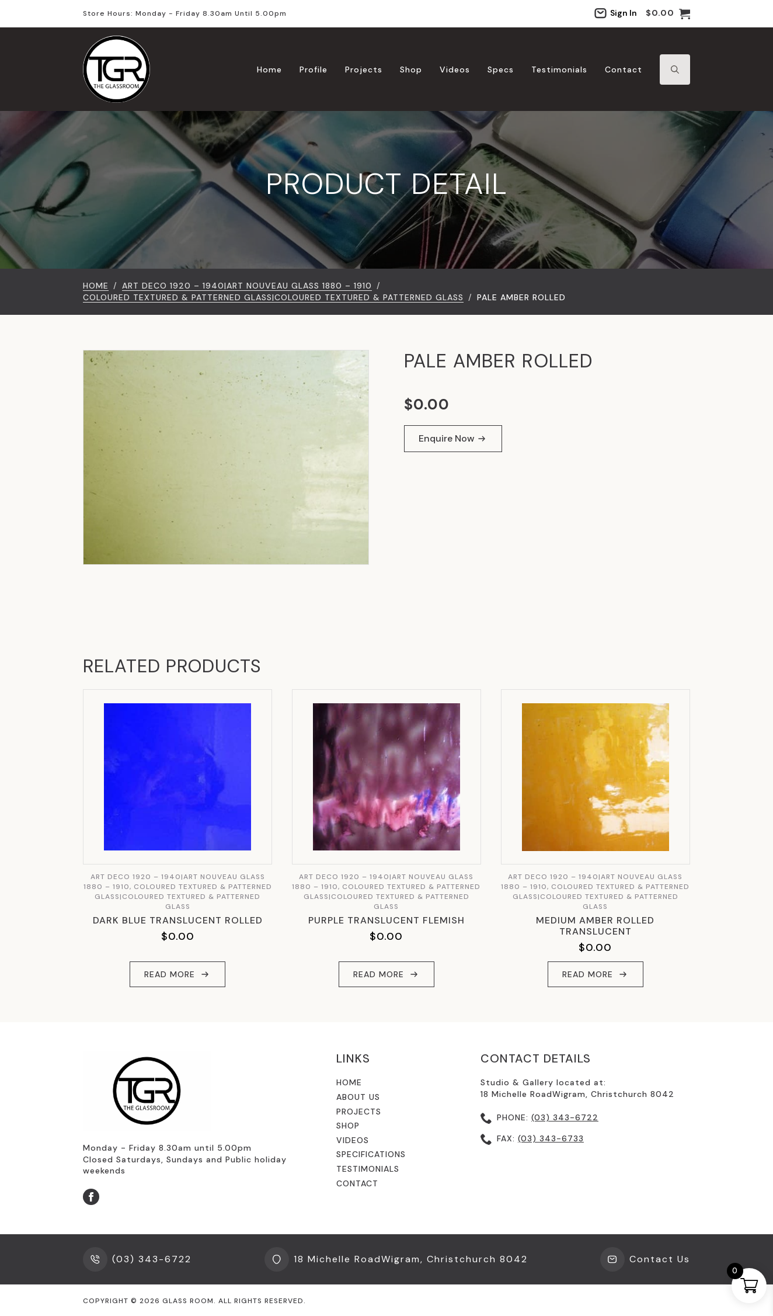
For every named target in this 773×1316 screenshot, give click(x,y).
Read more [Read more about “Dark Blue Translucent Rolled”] (169, 974)
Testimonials (559, 69)
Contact (623, 69)
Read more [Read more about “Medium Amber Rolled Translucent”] (587, 974)
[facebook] (91, 1197)
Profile (314, 69)
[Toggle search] (675, 69)
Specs (501, 69)
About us (358, 1097)
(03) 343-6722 (564, 1117)
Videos (455, 69)
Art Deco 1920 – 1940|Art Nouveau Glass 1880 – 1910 (247, 285)
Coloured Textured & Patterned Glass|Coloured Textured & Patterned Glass (273, 297)
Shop (411, 69)
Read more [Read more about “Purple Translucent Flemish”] (378, 974)
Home (269, 69)
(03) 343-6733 (551, 1138)
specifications (371, 1154)
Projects (363, 69)
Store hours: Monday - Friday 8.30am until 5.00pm (185, 13)
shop (348, 1125)
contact (357, 1183)
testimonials (367, 1169)
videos (352, 1140)
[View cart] (668, 13)
